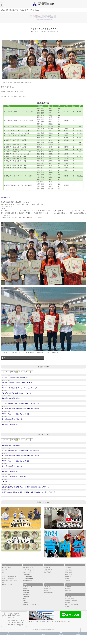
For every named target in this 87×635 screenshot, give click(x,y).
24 (26, 372)
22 (22, 372)
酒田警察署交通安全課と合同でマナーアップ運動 (17, 382)
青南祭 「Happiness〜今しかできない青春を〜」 (17, 414)
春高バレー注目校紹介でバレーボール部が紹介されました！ (20, 388)
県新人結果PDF (5, 197)
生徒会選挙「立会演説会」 (10, 424)
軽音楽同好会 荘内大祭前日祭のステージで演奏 (16, 393)
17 (9, 372)
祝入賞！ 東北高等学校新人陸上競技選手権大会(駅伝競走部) (20, 403)
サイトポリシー (34, 621)
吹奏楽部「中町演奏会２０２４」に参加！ (15, 476)
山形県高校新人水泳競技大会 (11, 398)
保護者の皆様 (54, 31)
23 (24, 372)
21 (19, 372)
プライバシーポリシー (47, 621)
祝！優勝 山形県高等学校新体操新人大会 (15, 377)
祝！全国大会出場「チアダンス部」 (13, 419)
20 (17, 372)
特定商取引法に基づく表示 (63, 621)
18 (12, 372)
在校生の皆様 (45, 31)
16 (7, 372)
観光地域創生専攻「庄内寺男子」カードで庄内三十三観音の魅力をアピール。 (26, 487)
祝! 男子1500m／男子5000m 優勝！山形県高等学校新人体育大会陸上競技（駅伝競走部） (29, 492)
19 (14, 372)
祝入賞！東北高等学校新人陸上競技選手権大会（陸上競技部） (21, 409)
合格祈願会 (5, 482)
